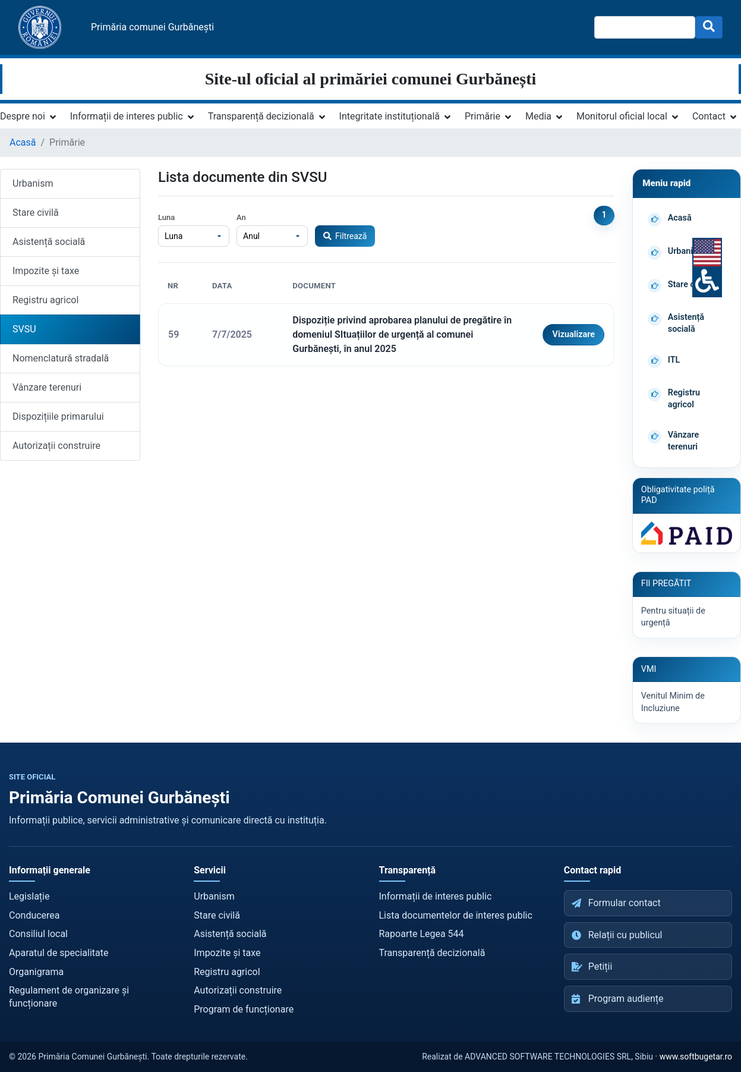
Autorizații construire (56, 445)
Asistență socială (48, 241)
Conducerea (34, 915)
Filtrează (345, 236)
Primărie (482, 116)
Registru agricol (45, 300)
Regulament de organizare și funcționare (69, 997)
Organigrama (36, 971)
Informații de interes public (126, 116)
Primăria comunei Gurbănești (152, 27)
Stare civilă (35, 212)
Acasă (23, 142)
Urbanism (32, 183)
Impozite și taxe (45, 270)
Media (538, 116)
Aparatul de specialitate (58, 952)
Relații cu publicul (617, 935)
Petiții (592, 966)
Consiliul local (38, 933)
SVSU (24, 329)
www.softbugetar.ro (696, 1056)
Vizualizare (574, 334)
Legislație (29, 896)
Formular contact (616, 902)
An (241, 217)
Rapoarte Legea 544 (421, 933)
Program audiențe (618, 998)
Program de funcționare (244, 1009)
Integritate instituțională (389, 116)
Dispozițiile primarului (58, 416)
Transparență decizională (261, 116)
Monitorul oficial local (621, 116)
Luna (166, 217)
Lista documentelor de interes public (455, 915)
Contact (709, 116)
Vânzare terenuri (46, 387)
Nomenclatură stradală (60, 358)
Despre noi (22, 116)
